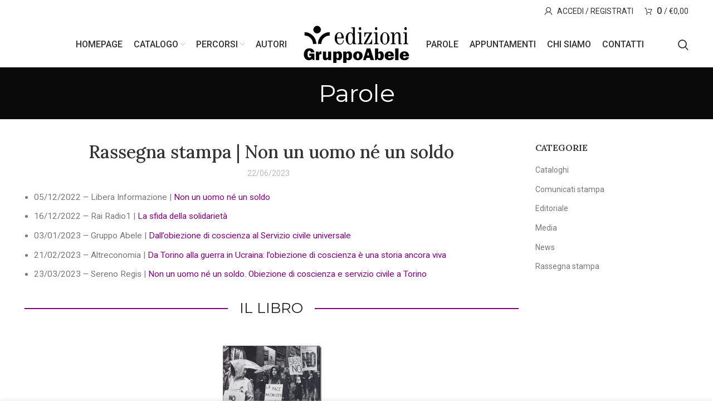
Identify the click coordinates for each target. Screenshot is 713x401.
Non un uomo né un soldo (222, 197)
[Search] (683, 44)
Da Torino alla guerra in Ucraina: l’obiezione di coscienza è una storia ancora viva (297, 255)
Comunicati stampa (569, 189)
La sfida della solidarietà (182, 216)
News (545, 247)
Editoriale (551, 208)
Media (546, 227)
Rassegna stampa (567, 266)
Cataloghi (552, 169)
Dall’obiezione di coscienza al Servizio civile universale (250, 236)
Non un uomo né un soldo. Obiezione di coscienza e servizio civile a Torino (287, 274)
